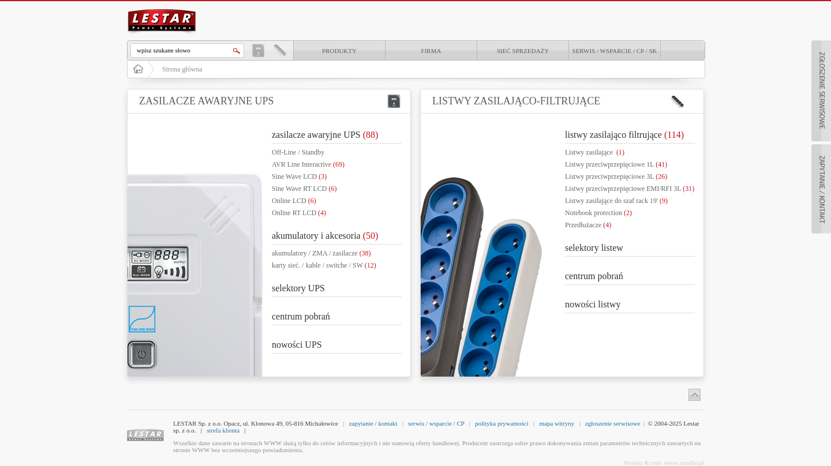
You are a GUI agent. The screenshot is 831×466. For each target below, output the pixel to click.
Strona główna (182, 69)
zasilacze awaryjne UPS (325, 135)
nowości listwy (592, 304)
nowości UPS (297, 345)
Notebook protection (598, 213)
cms (656, 462)
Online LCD (294, 201)
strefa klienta (223, 430)
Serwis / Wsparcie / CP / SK (614, 50)
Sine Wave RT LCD (304, 189)
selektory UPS (298, 288)
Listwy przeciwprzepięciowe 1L (616, 164)
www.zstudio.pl (684, 462)
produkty (339, 50)
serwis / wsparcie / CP (436, 423)
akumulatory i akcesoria (325, 235)
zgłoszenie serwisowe (613, 423)
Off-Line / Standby (298, 152)
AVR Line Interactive (308, 164)
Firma (431, 50)
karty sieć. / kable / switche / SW (324, 265)
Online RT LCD (299, 213)
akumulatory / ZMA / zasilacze (321, 253)
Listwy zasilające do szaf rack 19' (616, 201)
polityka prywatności (502, 423)
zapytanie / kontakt (373, 423)
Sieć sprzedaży (523, 50)
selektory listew (594, 248)
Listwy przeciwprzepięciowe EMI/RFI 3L (629, 189)
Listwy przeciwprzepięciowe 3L (616, 176)
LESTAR (162, 8)
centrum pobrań (301, 316)
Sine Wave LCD (299, 176)
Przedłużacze (588, 225)
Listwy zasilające (594, 152)
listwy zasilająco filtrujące (624, 135)
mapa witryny (556, 423)
